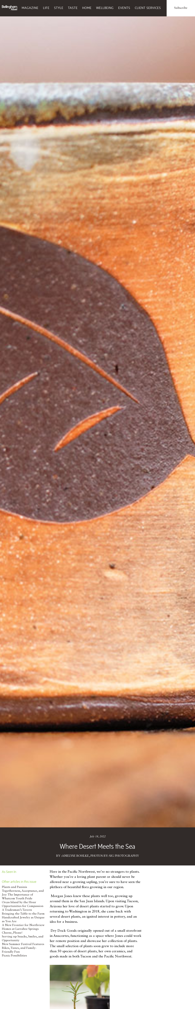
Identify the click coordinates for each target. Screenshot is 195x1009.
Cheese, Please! (12, 932)
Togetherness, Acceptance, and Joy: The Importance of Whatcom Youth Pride (23, 894)
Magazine (30, 8)
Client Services (148, 8)
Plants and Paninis (14, 887)
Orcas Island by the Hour (19, 902)
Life (46, 8)
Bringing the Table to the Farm (23, 913)
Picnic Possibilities (14, 955)
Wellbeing (105, 8)
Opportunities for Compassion (22, 906)
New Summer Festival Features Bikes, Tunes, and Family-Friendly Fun (23, 948)
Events (124, 8)
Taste (73, 8)
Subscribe (180, 8)
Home (87, 8)
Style (58, 8)
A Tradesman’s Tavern (17, 910)
